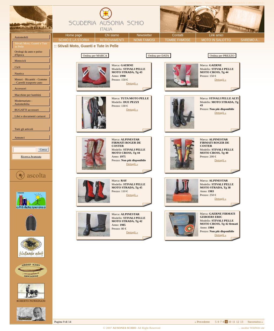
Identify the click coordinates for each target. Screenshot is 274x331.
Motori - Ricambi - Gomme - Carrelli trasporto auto (30, 81)
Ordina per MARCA (95, 55)
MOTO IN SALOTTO (216, 40)
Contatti (177, 35)
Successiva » (255, 321)
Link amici (216, 35)
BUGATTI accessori (26, 109)
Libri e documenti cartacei (29, 116)
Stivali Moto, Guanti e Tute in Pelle (31, 45)
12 (237, 321)
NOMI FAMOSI (144, 40)
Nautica (19, 73)
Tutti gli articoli (23, 129)
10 (229, 321)
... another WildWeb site (251, 327)
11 (233, 321)
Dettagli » (132, 83)
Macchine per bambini (27, 94)
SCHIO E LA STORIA (73, 40)
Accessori (20, 88)
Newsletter (144, 35)
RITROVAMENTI (112, 40)
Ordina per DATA (158, 55)
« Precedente (202, 321)
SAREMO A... (250, 40)
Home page (74, 35)
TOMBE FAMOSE (178, 40)
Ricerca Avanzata (31, 156)
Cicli (17, 67)
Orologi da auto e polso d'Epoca (28, 53)
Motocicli (20, 60)
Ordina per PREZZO (222, 55)
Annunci (19, 137)
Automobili (21, 37)
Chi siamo (112, 35)
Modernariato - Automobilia (23, 102)
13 (241, 321)
